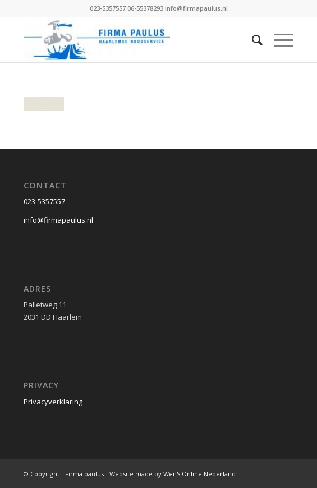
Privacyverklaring (53, 402)
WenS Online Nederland (199, 473)
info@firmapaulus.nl (58, 220)
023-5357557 (44, 201)
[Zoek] (252, 39)
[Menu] (278, 39)
